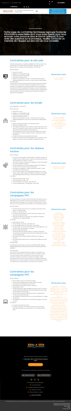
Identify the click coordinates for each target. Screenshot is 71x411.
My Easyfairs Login (16, 2)
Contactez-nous (5, 2)
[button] (37, 11)
